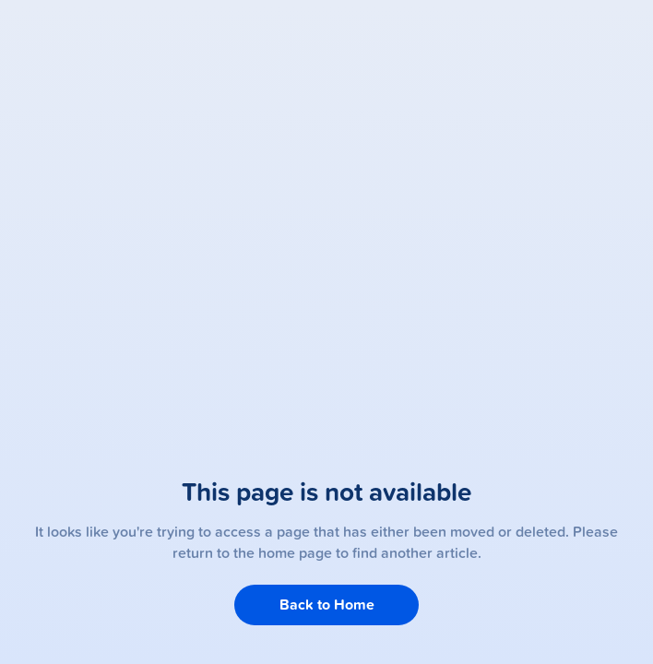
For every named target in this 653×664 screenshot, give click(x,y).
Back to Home (326, 604)
